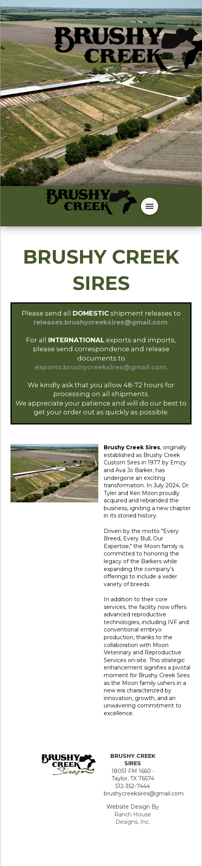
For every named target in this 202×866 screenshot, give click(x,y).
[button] (149, 206)
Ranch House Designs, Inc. (132, 818)
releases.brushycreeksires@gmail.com (100, 322)
